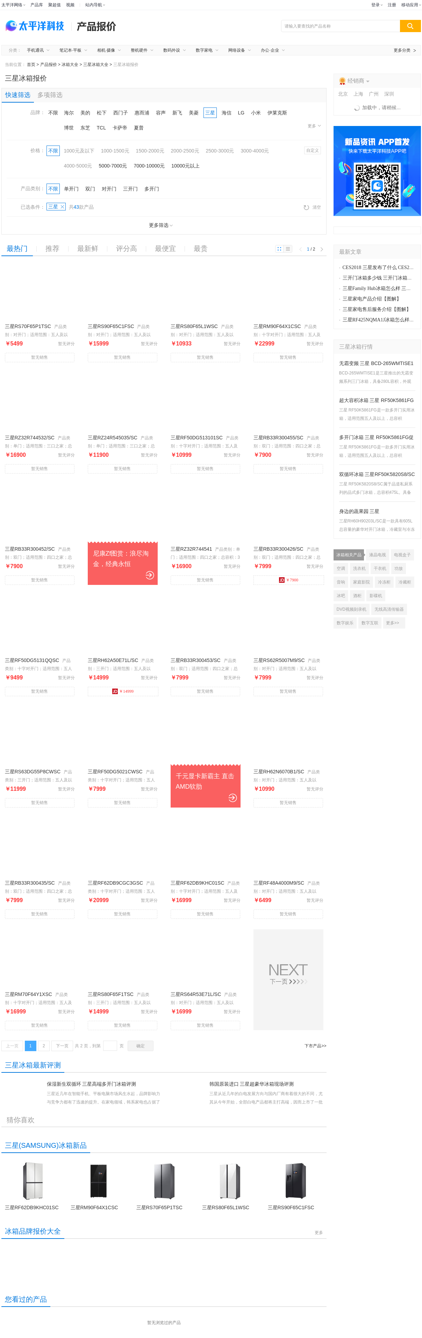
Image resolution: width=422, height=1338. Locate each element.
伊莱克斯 (277, 113)
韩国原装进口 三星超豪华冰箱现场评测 (251, 1084)
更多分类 (402, 50)
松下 (102, 113)
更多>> (392, 622)
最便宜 (165, 248)
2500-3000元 (220, 151)
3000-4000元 (255, 151)
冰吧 (341, 595)
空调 (341, 568)
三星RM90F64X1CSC (277, 326)
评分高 (126, 248)
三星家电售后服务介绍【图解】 (377, 309)
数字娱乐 (345, 622)
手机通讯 (35, 50)
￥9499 (14, 678)
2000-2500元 (185, 151)
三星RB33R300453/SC (196, 660)
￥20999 (98, 900)
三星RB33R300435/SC (30, 883)
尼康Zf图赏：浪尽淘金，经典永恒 (121, 558)
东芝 (85, 128)
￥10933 (181, 344)
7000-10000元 (149, 166)
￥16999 (181, 900)
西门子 (120, 113)
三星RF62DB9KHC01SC (197, 883)
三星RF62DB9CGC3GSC (115, 883)
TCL (101, 128)
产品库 (36, 4)
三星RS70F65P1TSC (28, 326)
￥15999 (98, 344)
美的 (85, 113)
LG (241, 113)
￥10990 (264, 789)
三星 (210, 113)
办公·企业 (270, 50)
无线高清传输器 (389, 609)
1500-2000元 (150, 151)
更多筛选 (161, 225)
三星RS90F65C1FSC (111, 326)
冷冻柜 (384, 582)
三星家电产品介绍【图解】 (372, 299)
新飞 (177, 113)
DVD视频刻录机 (351, 609)
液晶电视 (377, 554)
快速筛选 (17, 94)
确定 (140, 1045)
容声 (161, 113)
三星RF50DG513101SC (197, 437)
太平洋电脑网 (36, 26)
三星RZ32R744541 (191, 549)
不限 (53, 113)
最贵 (201, 248)
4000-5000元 (78, 166)
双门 (90, 189)
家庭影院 (361, 582)
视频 (70, 4)
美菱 (194, 113)
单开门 (71, 189)
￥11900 (98, 455)
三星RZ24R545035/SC (112, 437)
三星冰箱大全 (95, 64)
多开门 (151, 189)
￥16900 (15, 455)
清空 (312, 207)
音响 (341, 582)
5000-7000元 (113, 166)
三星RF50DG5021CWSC (115, 771)
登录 (375, 4)
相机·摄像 (106, 50)
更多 (314, 126)
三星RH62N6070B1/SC (279, 771)
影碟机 (376, 595)
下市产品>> (315, 1045)
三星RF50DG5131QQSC (32, 660)
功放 (398, 568)
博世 (69, 128)
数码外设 (171, 50)
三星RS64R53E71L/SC (196, 994)
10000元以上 (185, 166)
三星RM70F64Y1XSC (28, 994)
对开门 (109, 189)
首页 (31, 64)
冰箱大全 (70, 64)
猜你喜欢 (21, 1120)
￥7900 (262, 455)
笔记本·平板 (70, 50)
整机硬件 (139, 50)
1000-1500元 (115, 151)
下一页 (62, 1045)
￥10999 (181, 455)
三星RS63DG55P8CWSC (33, 771)
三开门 (130, 189)
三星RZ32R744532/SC (30, 437)
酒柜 (357, 595)
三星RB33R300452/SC (30, 549)
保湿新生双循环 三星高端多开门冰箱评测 (91, 1084)
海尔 (69, 113)
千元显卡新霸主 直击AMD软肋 (205, 781)
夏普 (139, 128)
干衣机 (380, 568)
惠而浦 (142, 113)
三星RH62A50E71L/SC (113, 660)
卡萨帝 (120, 128)
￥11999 (15, 789)
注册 (392, 4)
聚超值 (54, 4)
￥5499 (14, 344)
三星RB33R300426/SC (278, 549)
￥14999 (98, 678)
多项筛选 (50, 94)
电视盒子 (402, 554)
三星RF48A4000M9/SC (279, 883)
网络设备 (236, 50)
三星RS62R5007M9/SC (279, 660)
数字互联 (370, 622)
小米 (256, 113)
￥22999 (264, 344)
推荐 (52, 248)
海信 (226, 113)
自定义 (312, 150)
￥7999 (262, 566)
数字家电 (204, 50)
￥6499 (262, 900)
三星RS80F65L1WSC (194, 326)
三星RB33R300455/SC (278, 437)
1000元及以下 (79, 151)
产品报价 (48, 64)
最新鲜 (87, 248)
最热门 (17, 248)
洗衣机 (359, 568)
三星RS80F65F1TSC (111, 994)
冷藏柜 (405, 582)
